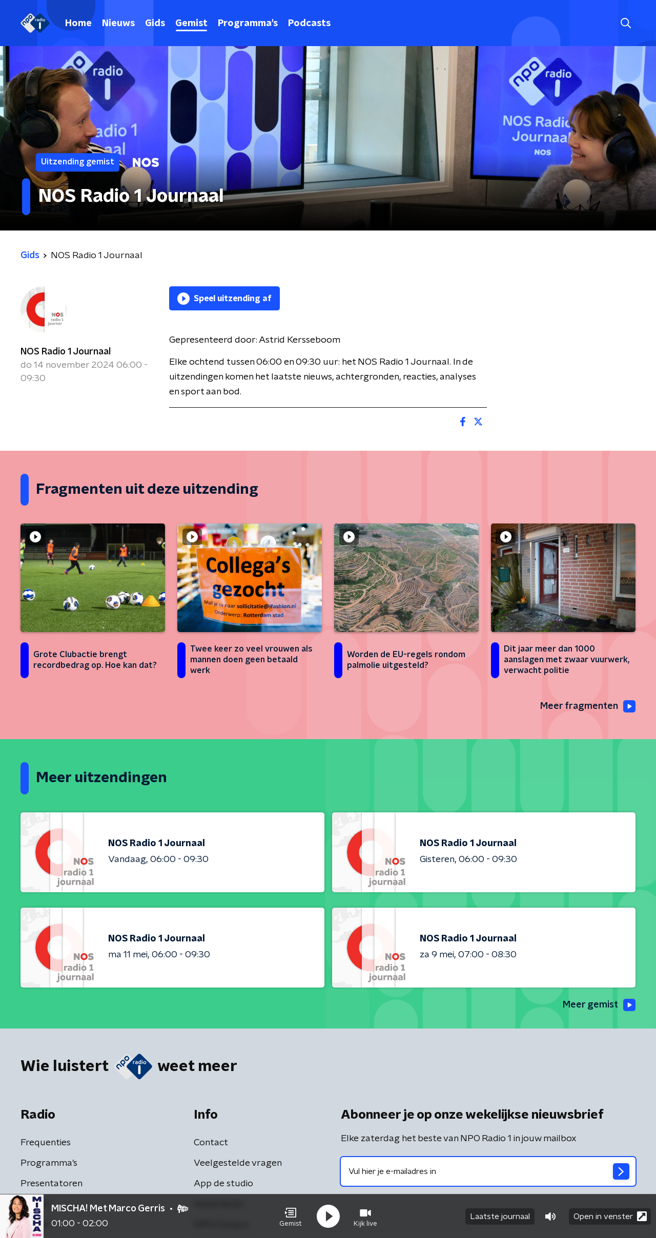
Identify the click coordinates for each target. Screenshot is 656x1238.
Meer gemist (599, 1005)
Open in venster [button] (610, 1216)
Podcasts (309, 23)
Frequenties (45, 1142)
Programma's (248, 23)
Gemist (191, 23)
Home (78, 23)
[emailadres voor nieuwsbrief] (488, 1171)
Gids (155, 23)
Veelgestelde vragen (238, 1163)
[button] (290, 1216)
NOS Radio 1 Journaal (65, 351)
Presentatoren (51, 1183)
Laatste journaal (500, 1216)
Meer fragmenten (588, 706)
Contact (211, 1142)
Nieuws (118, 23)
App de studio (223, 1183)
